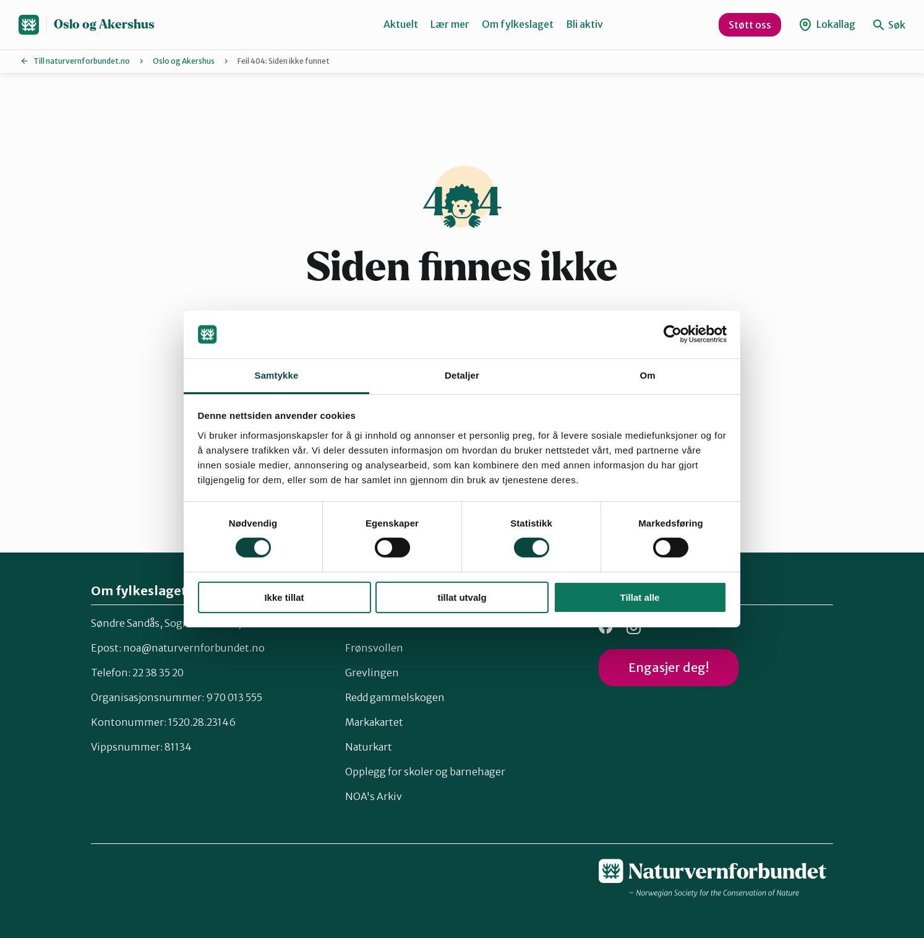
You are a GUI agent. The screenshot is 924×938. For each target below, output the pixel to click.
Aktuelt (400, 24)
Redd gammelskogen (395, 697)
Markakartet (374, 722)
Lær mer (449, 24)
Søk (889, 25)
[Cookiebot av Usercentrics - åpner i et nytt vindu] (672, 334)
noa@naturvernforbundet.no (194, 648)
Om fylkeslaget (518, 24)
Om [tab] (647, 375)
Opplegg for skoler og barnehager (425, 771)
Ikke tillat (284, 597)
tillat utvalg (461, 597)
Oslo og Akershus (104, 24)
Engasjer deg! (668, 667)
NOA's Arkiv (373, 796)
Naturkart (368, 747)
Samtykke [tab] (277, 375)
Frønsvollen (374, 648)
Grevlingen (372, 672)
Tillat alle (640, 597)
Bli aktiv (584, 24)
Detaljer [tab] (462, 375)
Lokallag (827, 24)
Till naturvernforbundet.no (81, 61)
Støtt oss (750, 25)
